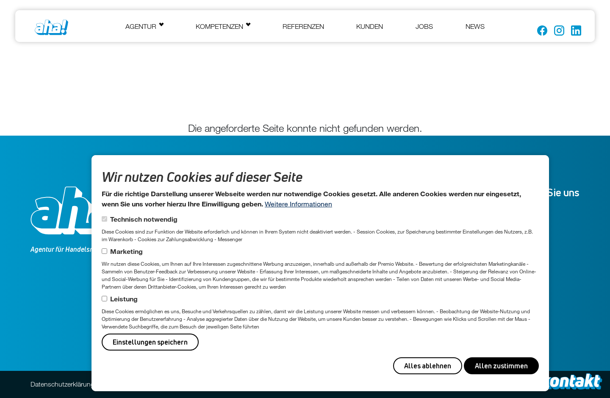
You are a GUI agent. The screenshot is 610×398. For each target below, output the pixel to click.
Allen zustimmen (501, 365)
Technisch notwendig (143, 219)
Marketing (126, 251)
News (475, 26)
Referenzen (303, 26)
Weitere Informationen (298, 204)
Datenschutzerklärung (62, 384)
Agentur (140, 26)
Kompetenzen (219, 26)
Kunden (369, 26)
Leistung (124, 299)
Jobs (424, 26)
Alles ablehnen (427, 365)
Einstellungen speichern (150, 342)
